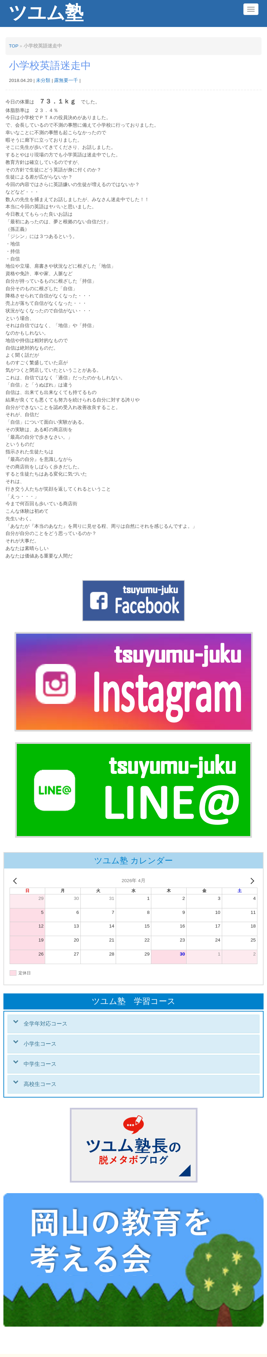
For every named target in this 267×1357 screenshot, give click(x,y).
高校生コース (40, 1084)
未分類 (43, 80)
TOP (13, 45)
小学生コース (40, 1044)
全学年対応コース (45, 1024)
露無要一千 (66, 80)
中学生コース (40, 1064)
